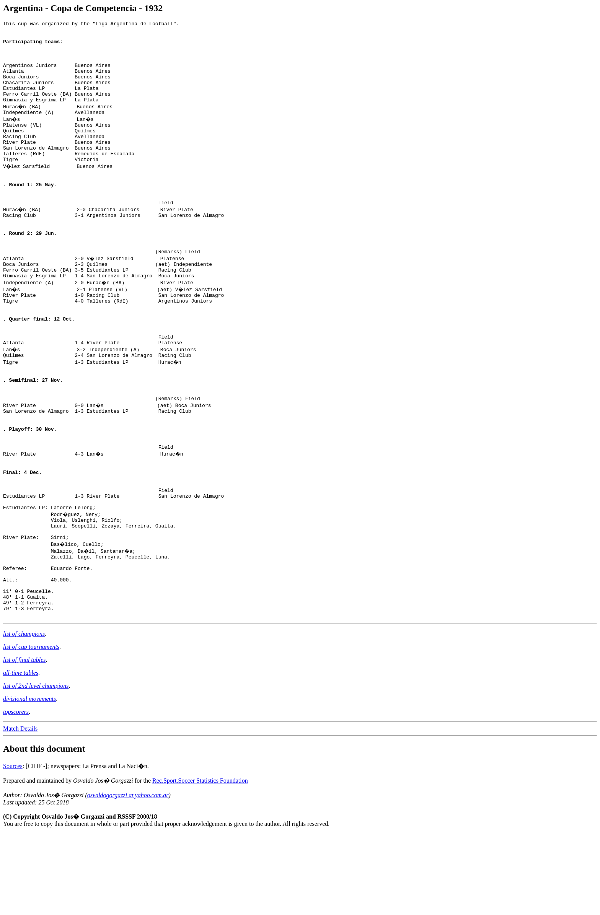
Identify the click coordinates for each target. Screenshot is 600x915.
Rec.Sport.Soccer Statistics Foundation (200, 862)
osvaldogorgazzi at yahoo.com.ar (128, 876)
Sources (13, 847)
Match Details (20, 810)
